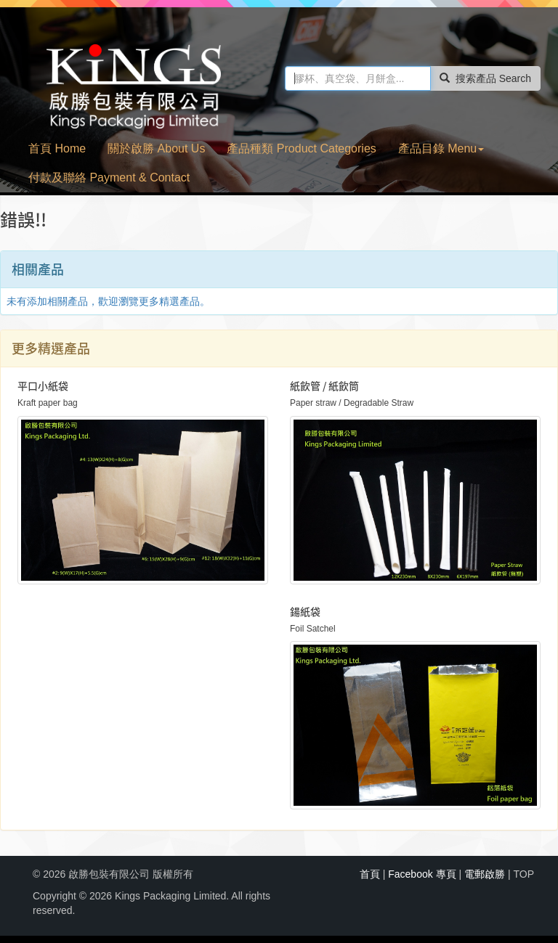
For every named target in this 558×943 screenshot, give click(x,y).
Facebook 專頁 (422, 874)
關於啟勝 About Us (156, 148)
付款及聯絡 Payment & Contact (109, 177)
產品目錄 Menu (441, 148)
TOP (523, 874)
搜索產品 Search (485, 78)
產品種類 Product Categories (301, 148)
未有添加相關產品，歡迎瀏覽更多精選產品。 (108, 301)
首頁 (370, 874)
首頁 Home (57, 148)
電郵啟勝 (484, 874)
